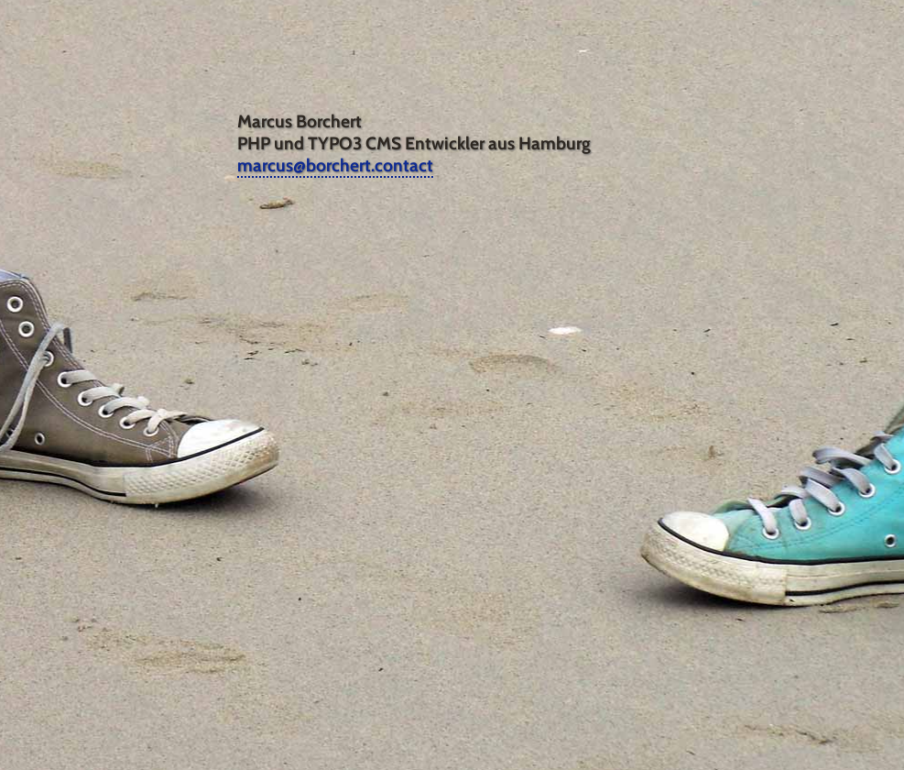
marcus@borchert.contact (335, 165)
